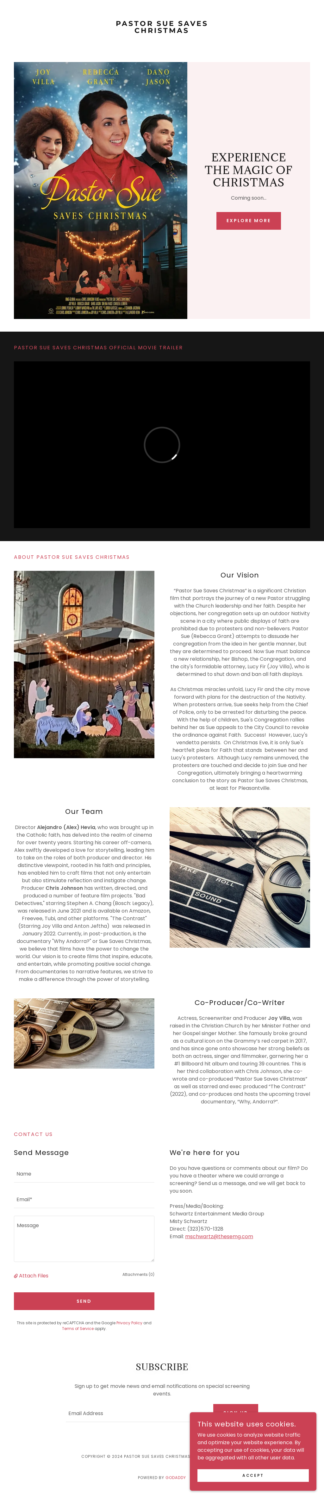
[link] (162, 31)
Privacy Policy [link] (129, 1323)
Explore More (249, 220)
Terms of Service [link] (78, 1328)
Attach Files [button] (33, 1275)
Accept (253, 1475)
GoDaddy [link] (175, 1477)
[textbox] (84, 1173)
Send (84, 1301)
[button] (16, 1276)
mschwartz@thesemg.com (219, 1236)
